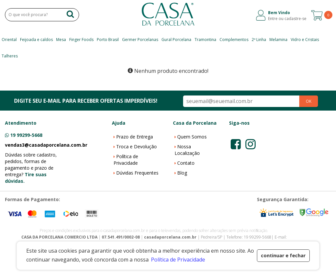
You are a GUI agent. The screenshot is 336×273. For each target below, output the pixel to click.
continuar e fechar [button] (283, 255)
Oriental (9, 39)
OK (308, 101)
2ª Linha (259, 39)
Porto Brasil (108, 39)
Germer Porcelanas (140, 39)
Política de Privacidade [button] (178, 259)
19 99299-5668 (26, 135)
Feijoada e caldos (36, 39)
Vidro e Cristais (305, 39)
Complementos (234, 39)
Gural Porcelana (176, 39)
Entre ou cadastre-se (287, 18)
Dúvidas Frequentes (137, 173)
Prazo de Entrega (134, 137)
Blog (182, 173)
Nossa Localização (187, 149)
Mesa (61, 39)
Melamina (278, 39)
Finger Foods (81, 39)
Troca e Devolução (136, 146)
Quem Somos (192, 137)
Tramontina (205, 39)
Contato (186, 163)
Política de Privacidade (126, 159)
